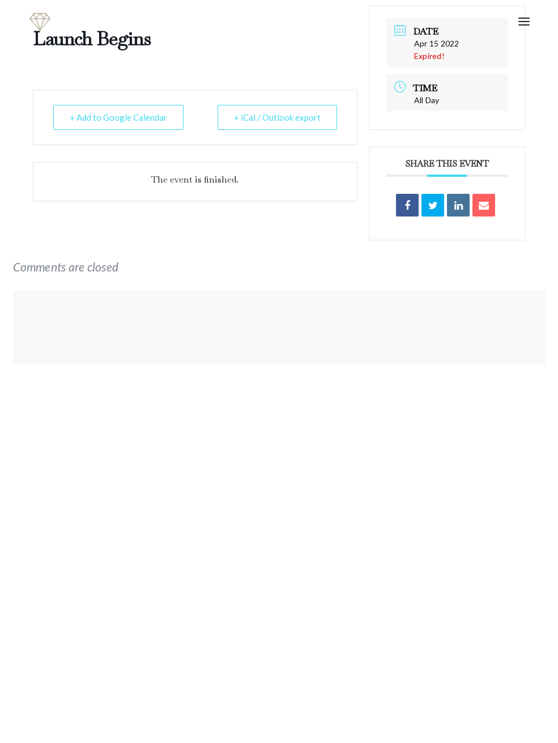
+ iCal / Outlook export (277, 117)
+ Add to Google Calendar (118, 117)
